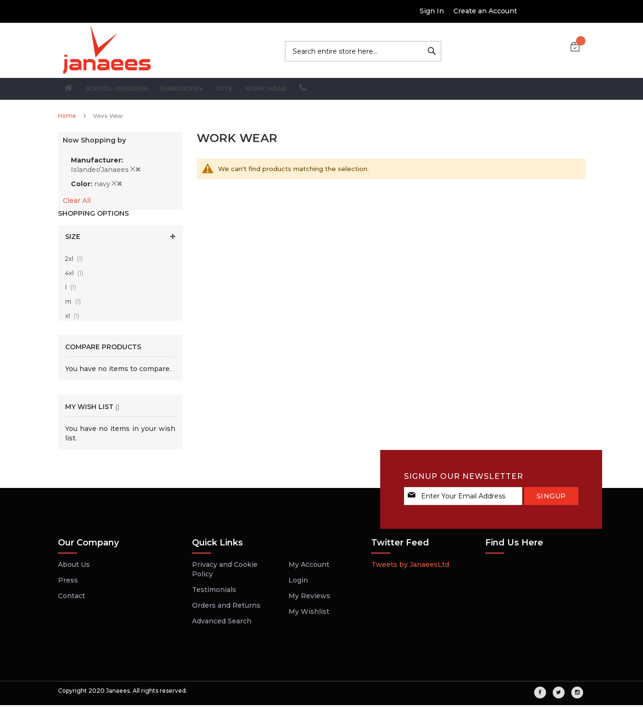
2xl (76, 261)
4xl (77, 275)
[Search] (431, 51)
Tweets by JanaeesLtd (410, 566)
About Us (74, 566)
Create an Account (485, 11)
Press (68, 582)
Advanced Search (221, 623)
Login (298, 582)
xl (75, 318)
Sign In (432, 11)
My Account (308, 566)
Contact (71, 597)
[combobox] (363, 51)
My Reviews (309, 597)
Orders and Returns (226, 607)
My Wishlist (308, 613)
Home (67, 117)
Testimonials (214, 591)
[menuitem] (143, 90)
